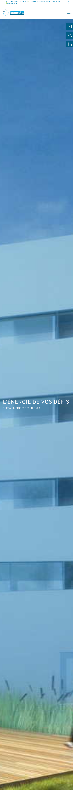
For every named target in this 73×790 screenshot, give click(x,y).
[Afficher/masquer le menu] (68, 13)
